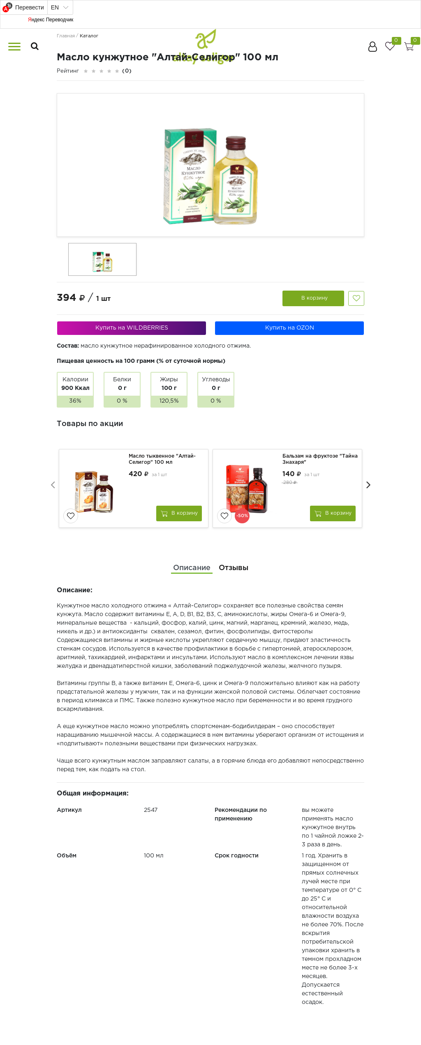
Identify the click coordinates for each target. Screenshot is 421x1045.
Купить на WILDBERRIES (131, 327)
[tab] (192, 568)
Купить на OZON (289, 327)
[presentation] (52, 484)
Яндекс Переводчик (50, 20)
